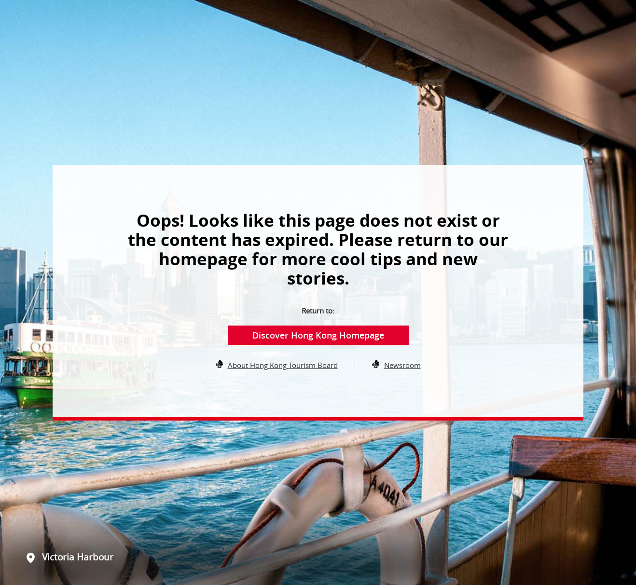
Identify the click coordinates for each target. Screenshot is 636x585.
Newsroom (402, 365)
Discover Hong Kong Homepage (318, 335)
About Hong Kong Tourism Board (283, 365)
